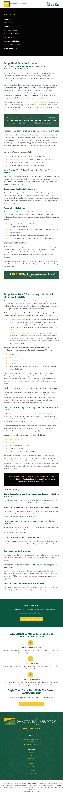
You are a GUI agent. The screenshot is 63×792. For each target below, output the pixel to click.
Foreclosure (13, 442)
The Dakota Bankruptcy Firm (34, 102)
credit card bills (15, 357)
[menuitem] (31, 752)
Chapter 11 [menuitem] (8, 23)
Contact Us (31, 767)
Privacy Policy (31, 773)
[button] (7, 4)
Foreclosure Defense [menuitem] (12, 45)
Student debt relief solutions (19, 159)
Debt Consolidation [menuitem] (11, 41)
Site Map (31, 770)
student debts (39, 395)
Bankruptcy (31, 758)
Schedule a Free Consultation (31, 704)
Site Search (31, 761)
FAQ (31, 764)
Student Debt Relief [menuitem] (11, 34)
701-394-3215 (53, 5)
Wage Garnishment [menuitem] (11, 48)
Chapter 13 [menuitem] (8, 26)
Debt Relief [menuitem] (8, 37)
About (31, 755)
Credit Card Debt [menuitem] (10, 30)
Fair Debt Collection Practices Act (22, 414)
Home (31, 752)
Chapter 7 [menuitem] (7, 19)
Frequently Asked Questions (31, 619)
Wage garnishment (16, 439)
